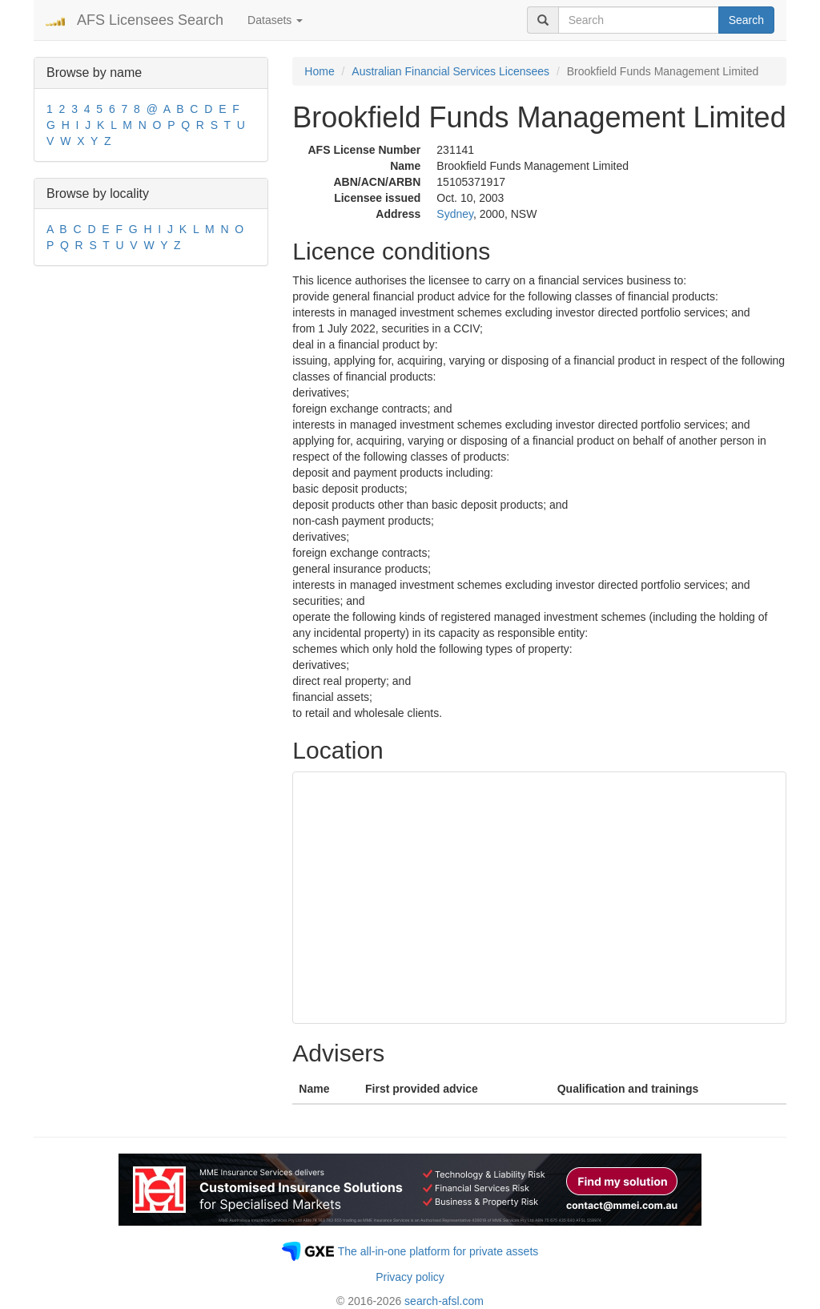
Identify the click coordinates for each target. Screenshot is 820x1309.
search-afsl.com (444, 1301)
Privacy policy (410, 1277)
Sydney (454, 213)
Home (319, 71)
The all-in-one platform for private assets (438, 1251)
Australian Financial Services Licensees (450, 71)
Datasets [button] (275, 20)
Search (746, 20)
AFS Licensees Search (150, 20)
